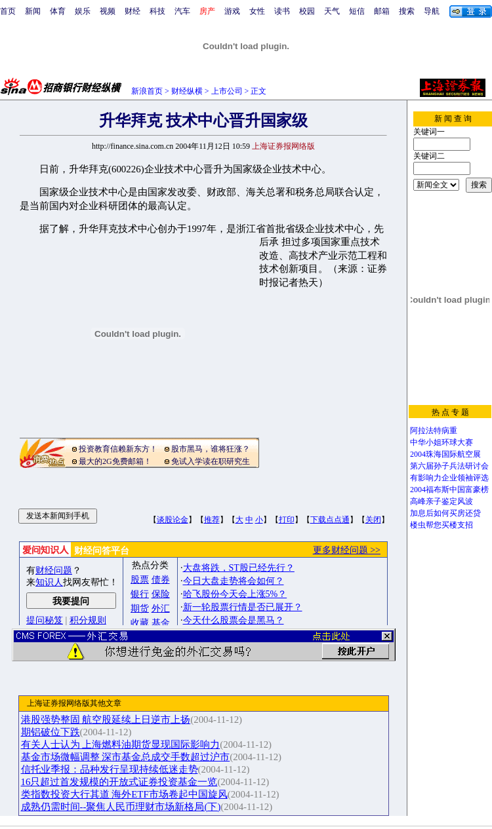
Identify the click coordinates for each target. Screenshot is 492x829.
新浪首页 (147, 91)
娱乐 (83, 11)
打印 (287, 519)
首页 (8, 11)
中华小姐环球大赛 (441, 442)
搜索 (407, 11)
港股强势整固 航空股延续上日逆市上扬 (106, 719)
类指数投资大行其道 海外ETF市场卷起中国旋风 (124, 794)
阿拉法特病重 (433, 430)
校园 (307, 11)
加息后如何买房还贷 (445, 513)
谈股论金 (172, 519)
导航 (432, 11)
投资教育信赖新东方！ (118, 448)
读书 (282, 11)
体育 (58, 11)
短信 (357, 11)
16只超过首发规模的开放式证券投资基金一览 (119, 782)
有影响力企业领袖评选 (449, 477)
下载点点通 (330, 519)
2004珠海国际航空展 (445, 454)
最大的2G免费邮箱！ (115, 461)
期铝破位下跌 (50, 732)
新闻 (33, 11)
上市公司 (227, 91)
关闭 (373, 519)
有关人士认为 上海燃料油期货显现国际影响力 (120, 744)
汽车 (182, 11)
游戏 (232, 11)
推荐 (212, 519)
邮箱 (382, 11)
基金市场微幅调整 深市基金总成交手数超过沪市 (125, 757)
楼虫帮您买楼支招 (441, 525)
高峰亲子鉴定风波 (441, 501)
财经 (132, 11)
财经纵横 (187, 91)
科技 (157, 11)
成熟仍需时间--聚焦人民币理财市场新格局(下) (121, 806)
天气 (332, 11)
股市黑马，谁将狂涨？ (210, 448)
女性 (257, 11)
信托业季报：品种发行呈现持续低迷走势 (109, 769)
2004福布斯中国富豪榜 (449, 489)
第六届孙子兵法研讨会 (449, 466)
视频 (107, 11)
